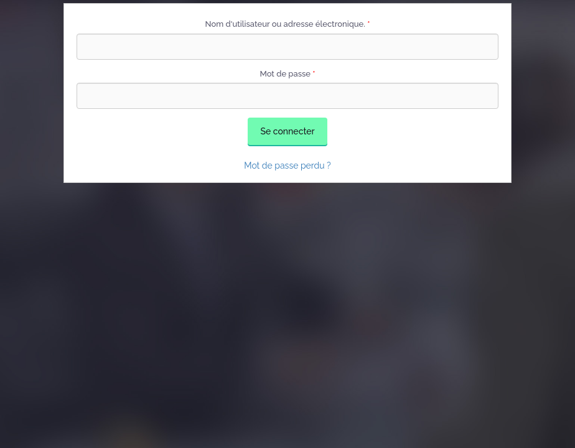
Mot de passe (287, 73)
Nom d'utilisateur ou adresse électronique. (287, 24)
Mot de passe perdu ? (287, 165)
